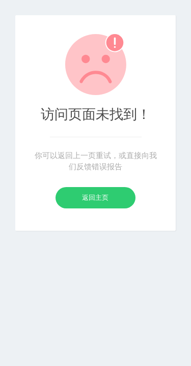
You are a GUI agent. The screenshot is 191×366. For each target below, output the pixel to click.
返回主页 (95, 197)
